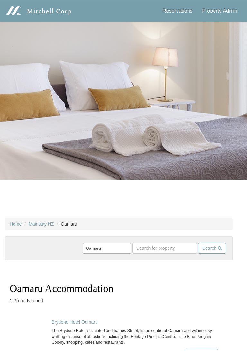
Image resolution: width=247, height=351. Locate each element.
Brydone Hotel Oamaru (75, 322)
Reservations (177, 11)
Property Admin (219, 11)
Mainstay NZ (41, 224)
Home (16, 224)
